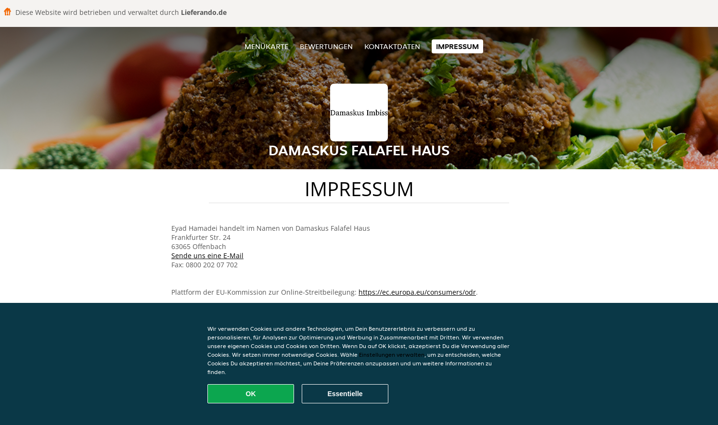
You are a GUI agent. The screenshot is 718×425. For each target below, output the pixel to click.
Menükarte (266, 46)
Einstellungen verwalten (391, 354)
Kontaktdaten (392, 46)
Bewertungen (326, 46)
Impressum (457, 46)
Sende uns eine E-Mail (207, 255)
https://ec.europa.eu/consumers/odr (417, 292)
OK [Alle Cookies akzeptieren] (251, 394)
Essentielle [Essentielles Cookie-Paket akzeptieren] (344, 394)
